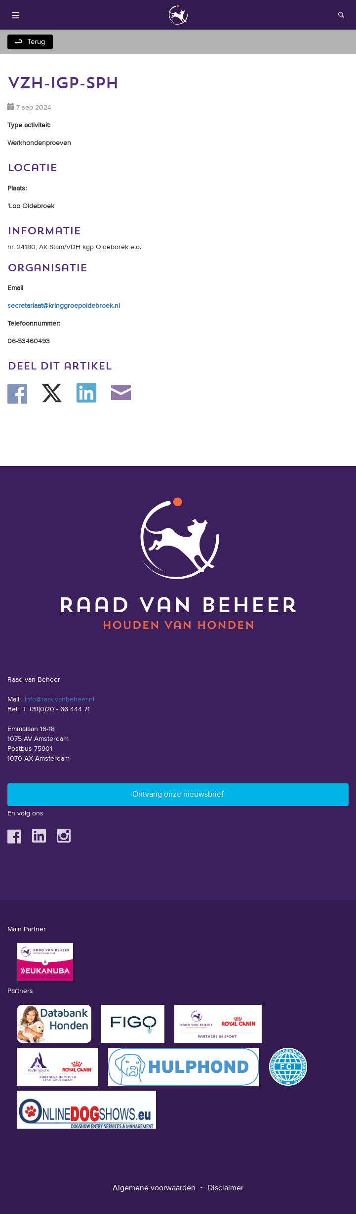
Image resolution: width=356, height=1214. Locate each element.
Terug (36, 41)
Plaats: (17, 188)
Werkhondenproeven (39, 143)
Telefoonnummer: (33, 323)
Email (15, 288)
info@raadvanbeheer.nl (59, 699)
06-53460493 (28, 341)
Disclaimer (225, 1188)
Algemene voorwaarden (154, 1188)
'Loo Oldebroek (30, 206)
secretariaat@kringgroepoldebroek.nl (63, 305)
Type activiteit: (28, 125)
